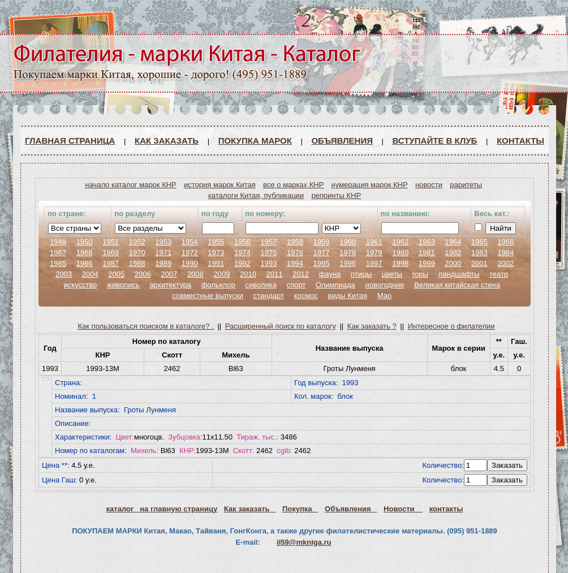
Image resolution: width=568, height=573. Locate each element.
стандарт (268, 295)
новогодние (384, 285)
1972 (190, 252)
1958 (295, 242)
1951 (110, 242)
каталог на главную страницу (162, 509)
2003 (63, 274)
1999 (427, 263)
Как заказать (167, 140)
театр (498, 274)
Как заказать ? (372, 326)
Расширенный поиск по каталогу (280, 326)
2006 (143, 274)
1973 (216, 252)
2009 (221, 274)
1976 (295, 252)
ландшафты (458, 274)
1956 (242, 242)
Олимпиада (335, 285)
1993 (268, 263)
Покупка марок (255, 140)
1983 (479, 252)
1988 (137, 263)
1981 (427, 252)
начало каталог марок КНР (131, 184)
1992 (242, 263)
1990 (190, 263)
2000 (453, 263)
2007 (169, 274)
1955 (216, 242)
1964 (453, 242)
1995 (321, 263)
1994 (295, 263)
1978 (347, 252)
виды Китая (347, 295)
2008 (195, 274)
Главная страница (70, 140)
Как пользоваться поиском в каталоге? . (146, 326)
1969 (110, 252)
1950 (84, 242)
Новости (403, 509)
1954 (190, 242)
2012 (300, 274)
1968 (84, 252)
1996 (347, 263)
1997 (374, 263)
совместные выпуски (207, 295)
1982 (453, 252)
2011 (274, 274)
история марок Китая (220, 184)
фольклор (218, 285)
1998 (400, 263)
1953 (163, 242)
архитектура (170, 285)
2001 (479, 263)
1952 (137, 242)
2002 (505, 263)
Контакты (520, 140)
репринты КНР (336, 195)
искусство (80, 285)
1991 (216, 263)
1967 (58, 252)
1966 (505, 242)
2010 (248, 274)
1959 (321, 242)
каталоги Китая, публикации (256, 195)
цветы (392, 274)
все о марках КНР (293, 184)
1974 (242, 252)
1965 (479, 242)
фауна (330, 274)
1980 (400, 252)
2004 (90, 274)
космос (306, 295)
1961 (374, 242)
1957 (268, 242)
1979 (374, 252)
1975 (268, 252)
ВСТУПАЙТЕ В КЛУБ (435, 140)
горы (420, 274)
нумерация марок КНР (370, 184)
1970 (137, 252)
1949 (58, 242)
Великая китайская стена (457, 285)
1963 (427, 242)
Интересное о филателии (451, 326)
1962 (400, 242)
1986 (84, 263)
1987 (110, 263)
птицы (361, 274)
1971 (163, 252)
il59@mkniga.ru (304, 542)
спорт (295, 285)
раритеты (466, 184)
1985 (58, 263)
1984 (505, 252)
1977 (321, 252)
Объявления (342, 140)
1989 (163, 263)
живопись (123, 285)
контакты (446, 509)
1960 (347, 242)
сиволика (261, 285)
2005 (116, 274)
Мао (384, 295)
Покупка (300, 509)
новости (428, 184)
